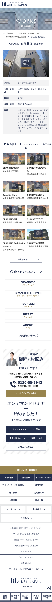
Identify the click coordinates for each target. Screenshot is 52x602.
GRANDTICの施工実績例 (16, 37)
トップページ (7, 33)
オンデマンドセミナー (43, 478)
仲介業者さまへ (38, 509)
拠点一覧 (39, 500)
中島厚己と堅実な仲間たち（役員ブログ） (26, 528)
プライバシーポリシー (26, 557)
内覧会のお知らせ (26, 447)
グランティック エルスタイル (28, 294)
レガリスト (28, 304)
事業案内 (39, 485)
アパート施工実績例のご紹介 (28, 33)
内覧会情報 (26, 478)
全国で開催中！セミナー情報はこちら (26, 438)
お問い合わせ (26, 470)
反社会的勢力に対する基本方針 (26, 546)
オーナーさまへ (13, 509)
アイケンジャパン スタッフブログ (26, 534)
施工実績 (13, 493)
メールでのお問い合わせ (26, 393)
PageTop (48, 588)
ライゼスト (28, 315)
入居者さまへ (26, 518)
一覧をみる (23, 259)
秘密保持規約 (26, 563)
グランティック (28, 283)
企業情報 (13, 500)
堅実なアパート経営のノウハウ (26, 540)
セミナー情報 (8, 478)
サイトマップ (26, 551)
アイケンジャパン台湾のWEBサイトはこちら (26, 569)
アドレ (28, 326)
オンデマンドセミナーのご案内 (26, 429)
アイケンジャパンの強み (13, 485)
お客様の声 (39, 493)
